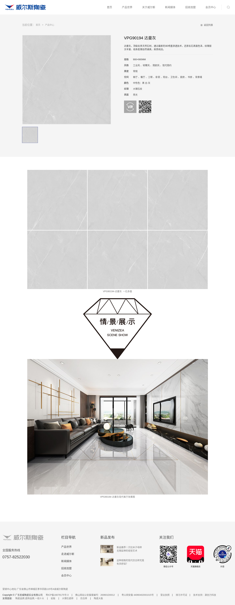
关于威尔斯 (148, 7)
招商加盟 (190, 7)
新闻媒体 (170, 7)
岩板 (53, 598)
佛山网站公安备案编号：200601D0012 (95, 595)
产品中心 (49, 25)
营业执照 (165, 595)
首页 (109, 7)
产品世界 (127, 7)
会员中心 (210, 7)
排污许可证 (181, 595)
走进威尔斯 (67, 554)
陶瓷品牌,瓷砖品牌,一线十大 (29, 598)
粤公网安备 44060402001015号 (138, 595)
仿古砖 (83, 598)
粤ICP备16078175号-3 (57, 595)
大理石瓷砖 (67, 598)
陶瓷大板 (98, 598)
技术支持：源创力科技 (204, 595)
